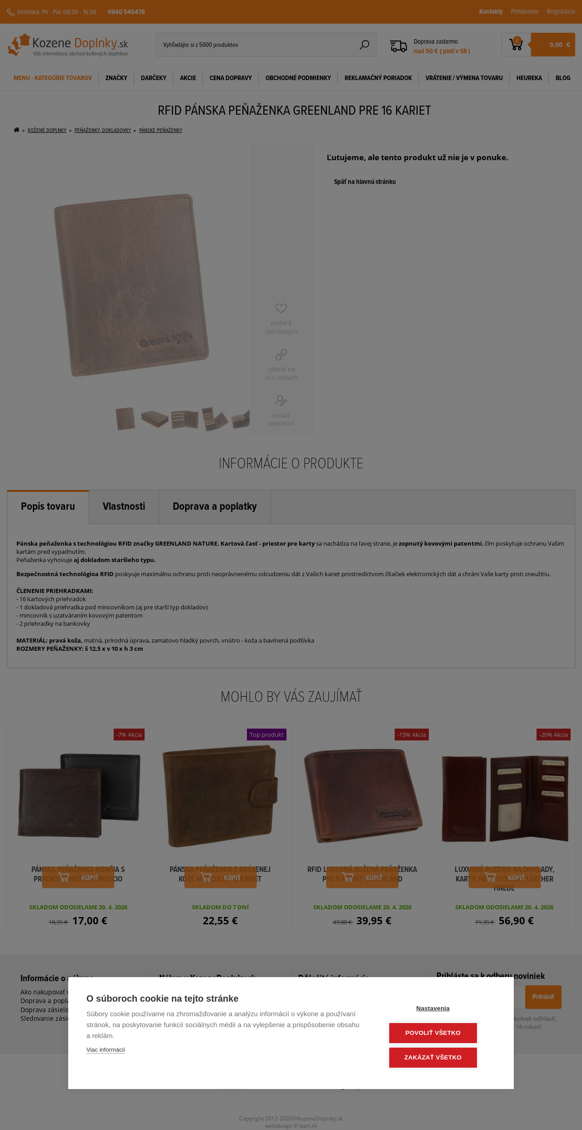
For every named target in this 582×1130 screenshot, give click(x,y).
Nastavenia (440, 1009)
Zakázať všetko (441, 1057)
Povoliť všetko (440, 1033)
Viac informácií (105, 1051)
